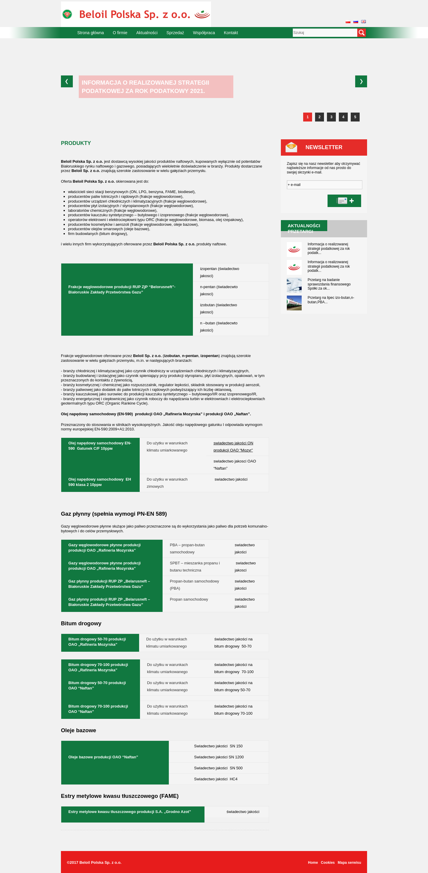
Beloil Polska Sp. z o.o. (100, 862)
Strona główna (90, 32)
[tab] (300, 231)
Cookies (328, 863)
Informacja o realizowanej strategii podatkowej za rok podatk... (329, 248)
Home (313, 863)
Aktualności (147, 32)
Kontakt (231, 32)
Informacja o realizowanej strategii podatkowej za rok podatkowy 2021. (145, 86)
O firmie (120, 32)
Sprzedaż (175, 32)
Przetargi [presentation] (300, 231)
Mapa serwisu (349, 863)
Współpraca (204, 32)
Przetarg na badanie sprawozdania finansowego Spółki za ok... (329, 284)
